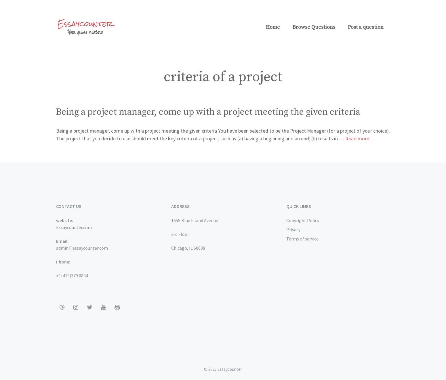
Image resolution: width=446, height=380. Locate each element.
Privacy (293, 229)
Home (273, 27)
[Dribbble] (62, 307)
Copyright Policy (302, 220)
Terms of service (302, 239)
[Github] (117, 307)
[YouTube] (103, 307)
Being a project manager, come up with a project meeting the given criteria (208, 112)
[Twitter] (89, 307)
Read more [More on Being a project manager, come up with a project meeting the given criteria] (357, 138)
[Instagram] (75, 307)
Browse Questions (314, 27)
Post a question (366, 27)
